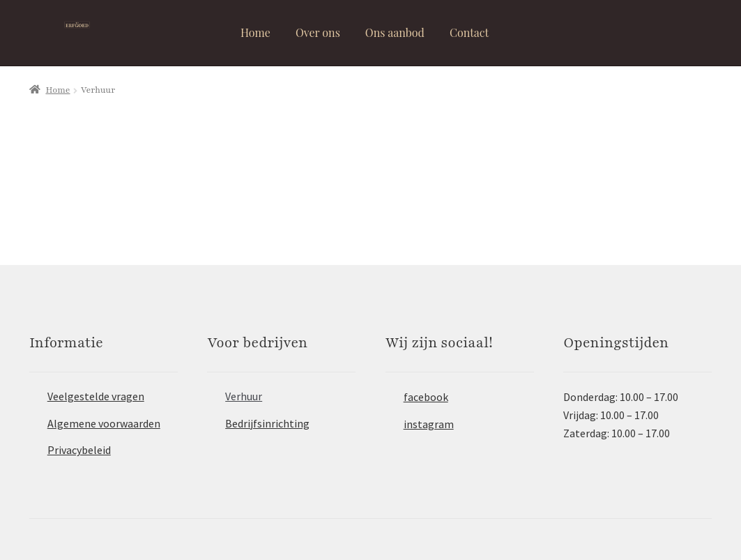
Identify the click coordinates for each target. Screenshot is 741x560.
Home (255, 32)
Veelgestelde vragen (95, 396)
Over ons (318, 32)
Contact (469, 32)
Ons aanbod (395, 32)
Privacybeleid (79, 450)
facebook (426, 397)
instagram (429, 424)
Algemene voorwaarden (103, 423)
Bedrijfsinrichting (267, 423)
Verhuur (243, 396)
